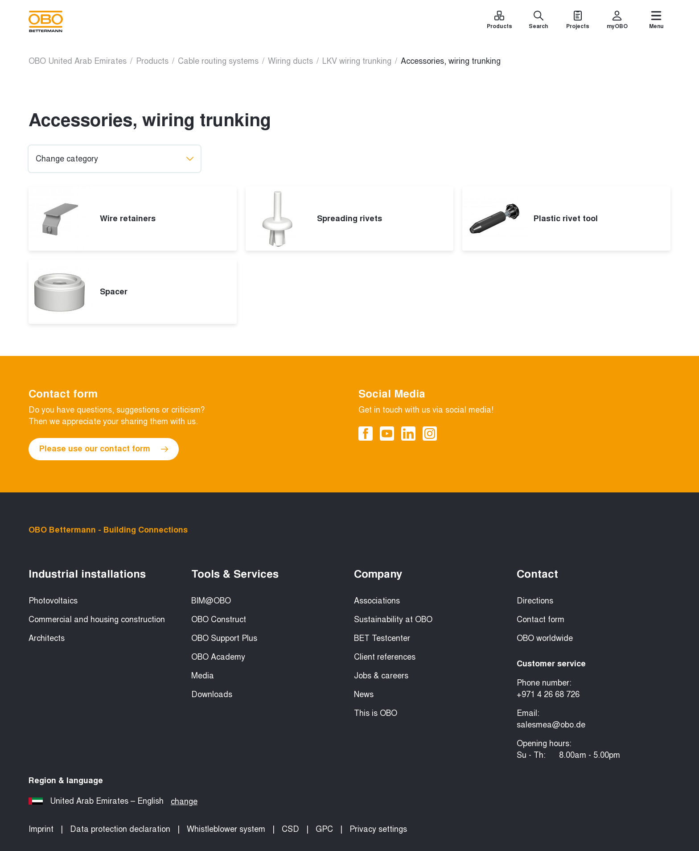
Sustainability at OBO (393, 619)
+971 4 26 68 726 (548, 694)
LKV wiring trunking (356, 61)
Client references (384, 657)
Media (202, 676)
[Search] (538, 21)
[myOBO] (617, 21)
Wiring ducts (290, 61)
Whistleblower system (226, 829)
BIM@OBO (211, 601)
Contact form (540, 619)
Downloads (211, 694)
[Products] (499, 21)
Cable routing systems (218, 61)
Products (152, 61)
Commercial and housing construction (97, 619)
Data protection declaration (120, 829)
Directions (535, 601)
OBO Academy (218, 657)
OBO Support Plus (224, 638)
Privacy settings (378, 829)
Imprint (41, 829)
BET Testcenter (382, 638)
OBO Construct (218, 619)
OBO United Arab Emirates (78, 61)
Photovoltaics (53, 601)
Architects (47, 638)
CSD (290, 829)
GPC (324, 829)
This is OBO (375, 713)
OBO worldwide (545, 638)
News (364, 694)
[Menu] (656, 21)
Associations (377, 601)
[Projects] (577, 21)
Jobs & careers (381, 676)
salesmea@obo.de (551, 725)
